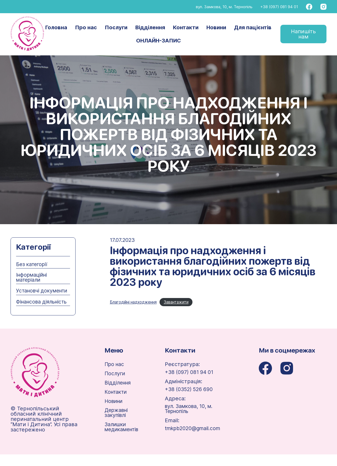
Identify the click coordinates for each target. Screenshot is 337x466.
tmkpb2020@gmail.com (196, 439)
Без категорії (32, 264)
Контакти (186, 27)
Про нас (86, 27)
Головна (56, 27)
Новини (216, 27)
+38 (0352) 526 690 (192, 400)
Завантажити (181, 302)
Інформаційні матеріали (33, 277)
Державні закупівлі (116, 424)
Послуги (116, 27)
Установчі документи (30, 294)
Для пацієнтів (253, 27)
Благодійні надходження (135, 302)
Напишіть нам (303, 34)
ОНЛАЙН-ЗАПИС (158, 41)
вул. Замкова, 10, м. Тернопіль (224, 7)
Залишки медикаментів (122, 438)
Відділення (150, 27)
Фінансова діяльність (29, 310)
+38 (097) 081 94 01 (279, 7)
